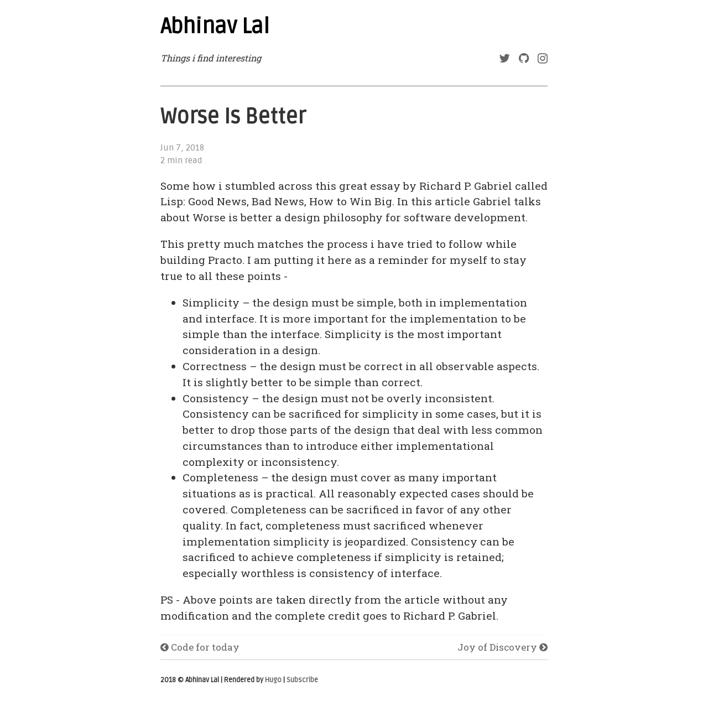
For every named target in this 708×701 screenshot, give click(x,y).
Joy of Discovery (502, 647)
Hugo (273, 680)
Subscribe (302, 680)
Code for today (200, 647)
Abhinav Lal (214, 26)
